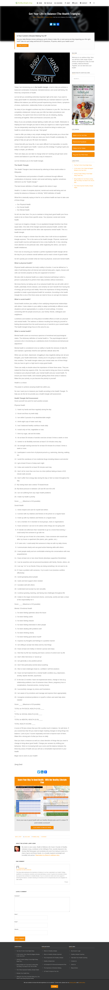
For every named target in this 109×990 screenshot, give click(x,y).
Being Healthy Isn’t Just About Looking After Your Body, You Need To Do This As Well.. (84, 180)
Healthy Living (48, 17)
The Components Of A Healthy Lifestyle (53, 957)
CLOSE (54, 986)
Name (16, 914)
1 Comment (43, 836)
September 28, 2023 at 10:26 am (23, 869)
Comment (17, 896)
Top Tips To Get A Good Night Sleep (83, 165)
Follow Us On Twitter (79, 148)
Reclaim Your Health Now (23, 973)
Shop (67, 3)
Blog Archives (74, 968)
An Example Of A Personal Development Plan (55, 964)
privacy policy (73, 982)
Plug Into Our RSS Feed (80, 155)
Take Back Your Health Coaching (79, 957)
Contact (83, 3)
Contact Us (74, 961)
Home (39, 3)
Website (16, 929)
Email (16, 921)
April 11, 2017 (18, 836)
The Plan (48, 3)
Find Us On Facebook (79, 142)
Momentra (21, 868)
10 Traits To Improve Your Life (51, 971)
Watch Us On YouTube (80, 135)
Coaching (58, 3)
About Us (73, 964)
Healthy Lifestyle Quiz (49, 961)
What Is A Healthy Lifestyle (50, 951)
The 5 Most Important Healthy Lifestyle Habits (28, 969)
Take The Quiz (22, 45)
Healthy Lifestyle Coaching (77, 954)
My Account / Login (75, 951)
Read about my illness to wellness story (47, 855)
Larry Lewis (27, 836)
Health (42, 17)
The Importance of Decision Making (52, 968)
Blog (74, 3)
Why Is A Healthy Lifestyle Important (53, 954)
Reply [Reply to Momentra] (66, 882)
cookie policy (82, 982)
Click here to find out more (42, 827)
